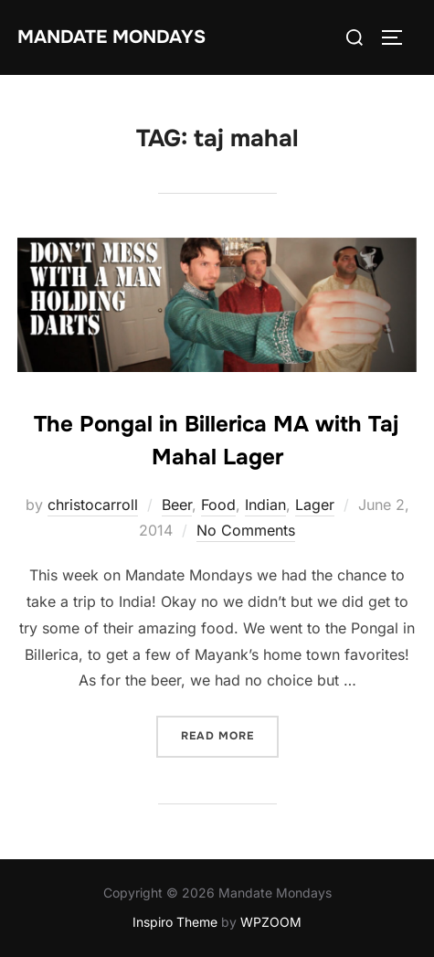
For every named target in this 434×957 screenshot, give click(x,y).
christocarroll (93, 504)
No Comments (245, 530)
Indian (265, 504)
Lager (314, 504)
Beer (177, 504)
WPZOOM (271, 922)
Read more (230, 734)
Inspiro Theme (174, 922)
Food (218, 504)
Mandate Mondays (111, 37)
